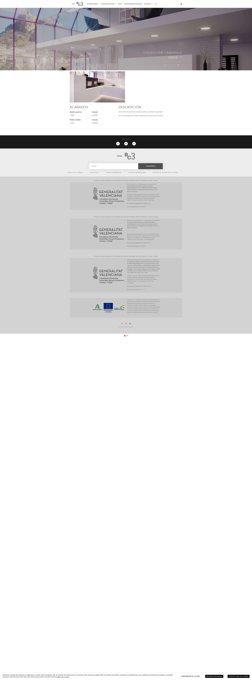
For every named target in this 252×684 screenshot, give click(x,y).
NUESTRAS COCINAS (109, 4)
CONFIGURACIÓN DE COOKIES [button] (190, 676)
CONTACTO (148, 4)
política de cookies (62, 677)
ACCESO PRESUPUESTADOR (133, 4)
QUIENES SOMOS (93, 4)
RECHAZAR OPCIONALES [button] (214, 676)
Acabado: (95, 120)
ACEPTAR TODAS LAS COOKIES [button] (238, 676)
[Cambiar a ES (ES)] (126, 335)
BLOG (120, 4)
